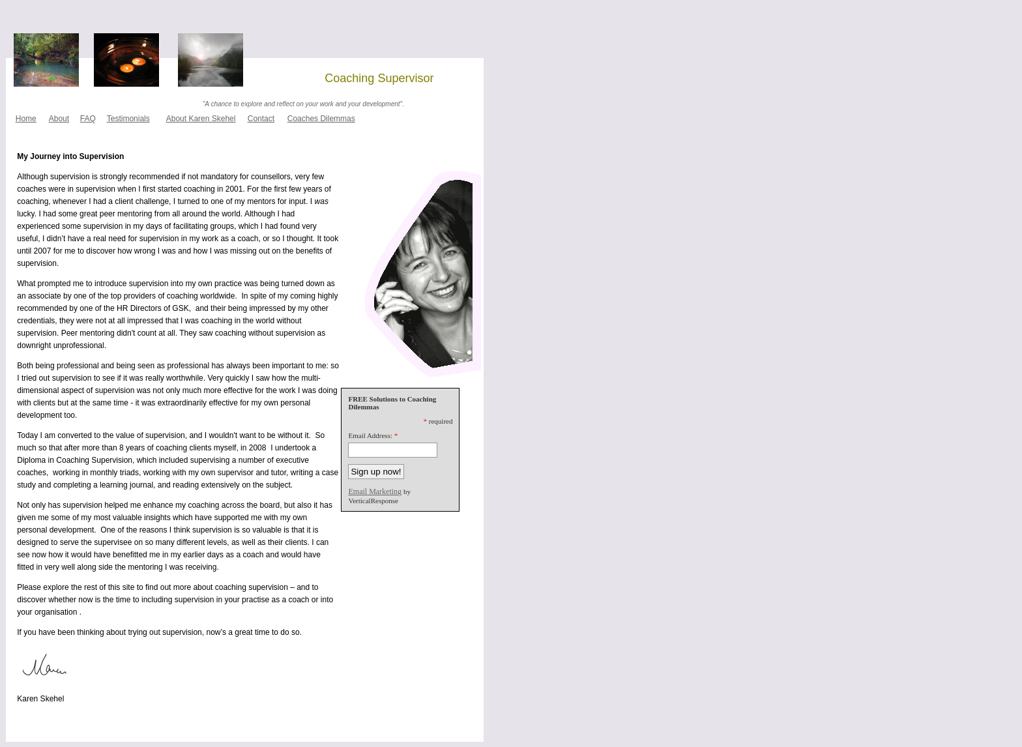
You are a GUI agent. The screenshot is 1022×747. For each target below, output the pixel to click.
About (59, 118)
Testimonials (128, 118)
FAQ (88, 118)
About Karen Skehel (201, 118)
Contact (261, 118)
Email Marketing (375, 491)
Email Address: (370, 435)
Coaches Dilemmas (321, 118)
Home (26, 118)
